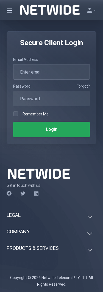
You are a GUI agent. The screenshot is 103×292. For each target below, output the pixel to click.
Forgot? (83, 86)
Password (21, 86)
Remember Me (31, 113)
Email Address (25, 59)
